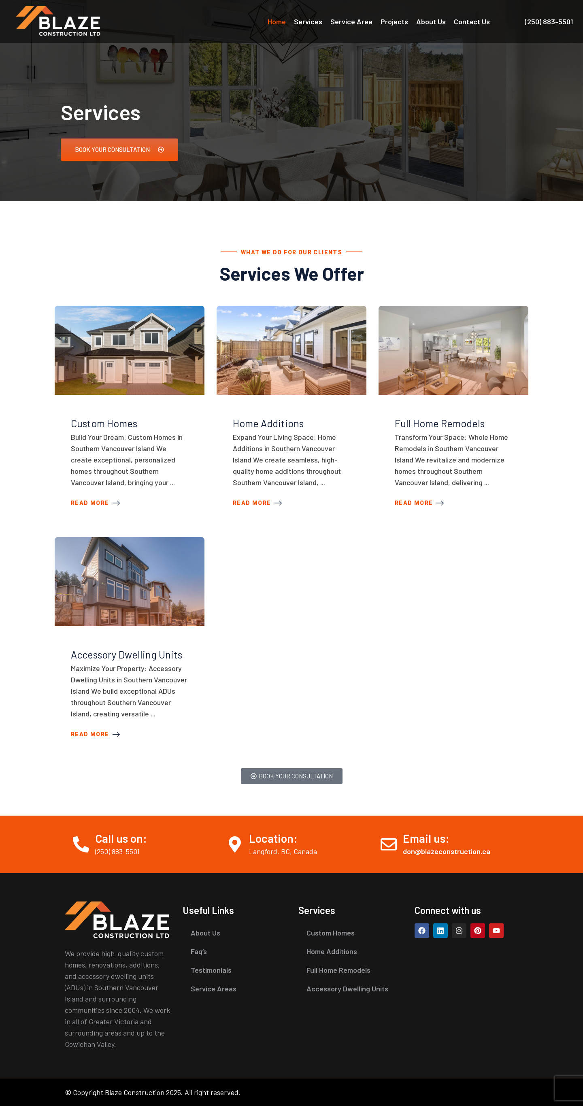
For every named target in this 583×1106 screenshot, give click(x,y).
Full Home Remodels (440, 423)
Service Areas (213, 988)
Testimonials (211, 969)
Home (277, 21)
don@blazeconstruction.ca (446, 851)
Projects (394, 21)
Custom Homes (104, 423)
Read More (95, 503)
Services (308, 21)
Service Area (351, 21)
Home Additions (268, 423)
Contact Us (472, 21)
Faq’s (199, 951)
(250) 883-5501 (549, 21)
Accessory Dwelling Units (126, 654)
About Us (431, 21)
